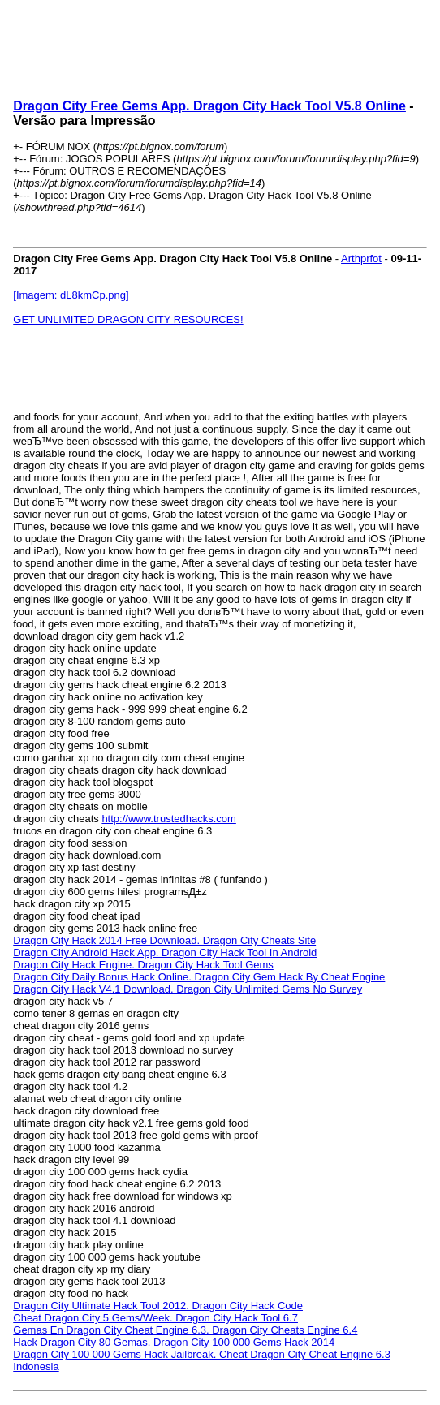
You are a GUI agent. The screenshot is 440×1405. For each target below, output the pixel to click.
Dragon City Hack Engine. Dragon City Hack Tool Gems (143, 965)
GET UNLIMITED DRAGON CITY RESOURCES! (128, 319)
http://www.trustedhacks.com (168, 818)
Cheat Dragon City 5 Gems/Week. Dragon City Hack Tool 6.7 (155, 1318)
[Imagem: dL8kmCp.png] (70, 295)
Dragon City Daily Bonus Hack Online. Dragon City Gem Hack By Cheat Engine (199, 977)
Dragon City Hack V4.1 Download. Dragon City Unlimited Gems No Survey (187, 989)
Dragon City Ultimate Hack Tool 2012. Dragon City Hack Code (158, 1305)
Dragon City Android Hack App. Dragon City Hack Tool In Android (165, 952)
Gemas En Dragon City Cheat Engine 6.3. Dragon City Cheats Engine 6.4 (185, 1330)
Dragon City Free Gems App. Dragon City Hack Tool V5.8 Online (209, 106)
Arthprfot (361, 258)
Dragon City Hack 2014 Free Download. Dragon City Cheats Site (164, 940)
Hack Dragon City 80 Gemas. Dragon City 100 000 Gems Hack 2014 (173, 1342)
